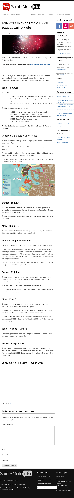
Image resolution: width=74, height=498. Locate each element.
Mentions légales (22, 488)
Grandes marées (29, 15)
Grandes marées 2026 (44, 476)
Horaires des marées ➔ (63, 53)
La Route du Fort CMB (63, 123)
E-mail (5, 455)
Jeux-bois (59, 126)
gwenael (21, 33)
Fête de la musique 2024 (44, 483)
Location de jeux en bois (63, 488)
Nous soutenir (60, 476)
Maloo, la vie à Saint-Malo (63, 490)
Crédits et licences (11, 488)
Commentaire (7, 424)
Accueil (6, 15)
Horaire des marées (46, 15)
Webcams (60, 82)
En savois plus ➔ (61, 69)
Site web (5, 460)
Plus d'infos (62, 74)
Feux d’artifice (61, 87)
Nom (4, 449)
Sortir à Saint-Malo (62, 142)
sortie (12, 403)
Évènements (16, 15)
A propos (2, 488)
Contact (58, 479)
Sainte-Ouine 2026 (63, 15)
